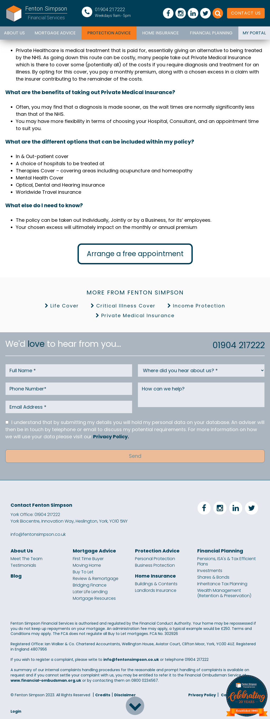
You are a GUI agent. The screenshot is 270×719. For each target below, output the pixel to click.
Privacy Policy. (111, 436)
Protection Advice (109, 33)
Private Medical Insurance (138, 315)
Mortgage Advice (55, 33)
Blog (16, 575)
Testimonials (23, 565)
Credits (102, 694)
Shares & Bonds (213, 576)
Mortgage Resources (94, 598)
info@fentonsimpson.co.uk (38, 534)
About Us (14, 33)
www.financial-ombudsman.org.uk (46, 680)
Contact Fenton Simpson (41, 504)
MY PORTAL (254, 33)
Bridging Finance (90, 584)
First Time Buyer (88, 558)
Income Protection (199, 305)
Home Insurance (160, 33)
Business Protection (155, 565)
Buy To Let (83, 571)
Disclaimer (125, 694)
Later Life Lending (90, 591)
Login (16, 710)
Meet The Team (26, 558)
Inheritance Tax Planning (222, 583)
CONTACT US (246, 13)
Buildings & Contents (156, 583)
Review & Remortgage (95, 578)
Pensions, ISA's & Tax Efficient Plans (226, 561)
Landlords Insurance (155, 590)
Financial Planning (211, 33)
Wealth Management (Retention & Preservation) (224, 592)
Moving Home (87, 565)
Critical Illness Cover (126, 305)
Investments (209, 570)
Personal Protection (155, 558)
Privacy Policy (202, 694)
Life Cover (64, 305)
